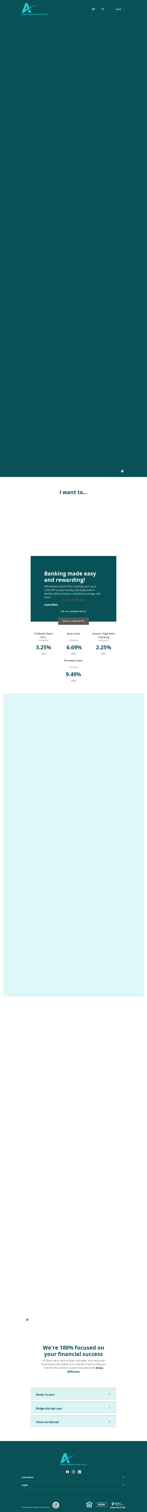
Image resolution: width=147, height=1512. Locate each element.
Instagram (73, 1470)
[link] (117, 1503)
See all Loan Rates (74, 621)
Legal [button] (25, 1483)
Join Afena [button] (27, 1476)
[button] (73, 1394)
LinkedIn (79, 1470)
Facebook (67, 1470)
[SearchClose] (103, 9)
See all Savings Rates (73, 611)
